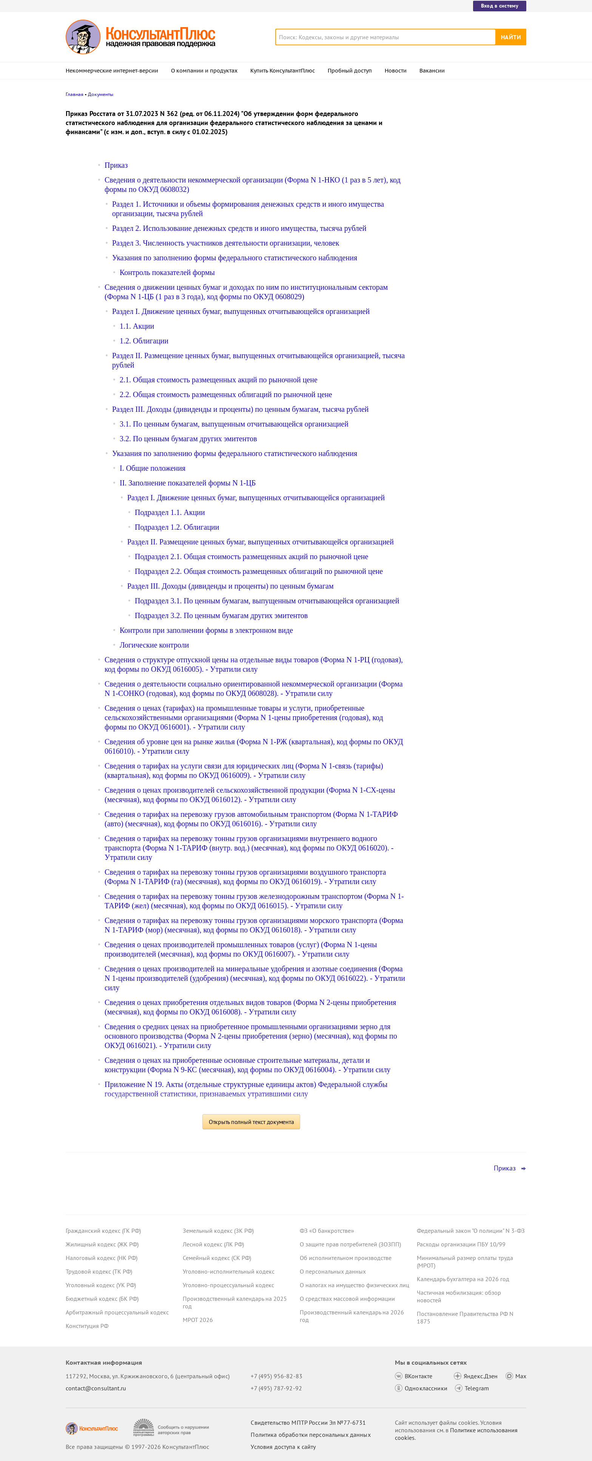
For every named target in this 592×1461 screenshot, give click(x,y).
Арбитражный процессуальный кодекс (117, 1312)
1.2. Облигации (144, 341)
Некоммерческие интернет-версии (112, 70)
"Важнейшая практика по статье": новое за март (462, 252)
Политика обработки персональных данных (310, 1434)
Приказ (116, 165)
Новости (396, 70)
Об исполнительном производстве (346, 1258)
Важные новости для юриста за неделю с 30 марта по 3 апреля (461, 219)
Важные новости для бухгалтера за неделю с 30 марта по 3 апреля (465, 144)
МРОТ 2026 (198, 1319)
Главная (74, 94)
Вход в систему (499, 5)
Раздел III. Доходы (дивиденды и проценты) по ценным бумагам (230, 586)
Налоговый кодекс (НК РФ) (101, 1258)
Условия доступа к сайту (283, 1446)
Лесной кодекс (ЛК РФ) (213, 1244)
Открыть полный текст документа (251, 1122)
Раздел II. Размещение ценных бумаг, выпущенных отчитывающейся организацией (260, 542)
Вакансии (432, 70)
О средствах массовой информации (347, 1298)
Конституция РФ (87, 1326)
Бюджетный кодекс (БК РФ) (102, 1298)
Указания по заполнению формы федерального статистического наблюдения (234, 258)
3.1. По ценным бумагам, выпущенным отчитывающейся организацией (234, 424)
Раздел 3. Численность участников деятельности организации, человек (225, 243)
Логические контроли (154, 645)
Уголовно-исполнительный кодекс (228, 1271)
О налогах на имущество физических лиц (354, 1285)
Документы (100, 94)
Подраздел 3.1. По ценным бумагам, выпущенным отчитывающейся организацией (267, 601)
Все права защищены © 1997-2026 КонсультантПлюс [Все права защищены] (137, 1446)
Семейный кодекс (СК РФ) (217, 1258)
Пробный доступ (350, 70)
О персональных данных (333, 1271)
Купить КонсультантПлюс (282, 70)
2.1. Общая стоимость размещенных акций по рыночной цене (219, 380)
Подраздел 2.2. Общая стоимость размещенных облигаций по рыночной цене (259, 571)
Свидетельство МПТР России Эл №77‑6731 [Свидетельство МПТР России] (308, 1422)
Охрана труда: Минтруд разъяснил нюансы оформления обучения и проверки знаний (464, 181)
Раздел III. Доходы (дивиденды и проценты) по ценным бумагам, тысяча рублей (240, 409)
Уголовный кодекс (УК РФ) (101, 1285)
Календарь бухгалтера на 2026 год (463, 1279)
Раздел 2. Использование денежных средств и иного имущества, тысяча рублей (239, 228)
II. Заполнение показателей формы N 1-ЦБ (188, 483)
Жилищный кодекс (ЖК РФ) (102, 1244)
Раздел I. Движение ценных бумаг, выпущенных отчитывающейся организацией (241, 311)
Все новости (436, 273)
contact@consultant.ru (96, 1388)
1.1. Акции (137, 326)
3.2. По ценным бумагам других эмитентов (188, 438)
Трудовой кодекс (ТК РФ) (99, 1271)
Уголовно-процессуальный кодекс (228, 1285)
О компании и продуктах (204, 70)
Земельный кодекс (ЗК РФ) (218, 1230)
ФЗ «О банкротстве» (327, 1230)
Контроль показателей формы (167, 272)
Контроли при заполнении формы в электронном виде (206, 630)
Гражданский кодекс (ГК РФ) (103, 1230)
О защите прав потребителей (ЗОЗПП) (350, 1244)
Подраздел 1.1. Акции (170, 512)
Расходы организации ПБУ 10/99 (461, 1244)
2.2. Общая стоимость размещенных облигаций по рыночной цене (226, 394)
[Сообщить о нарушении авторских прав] (172, 1427)
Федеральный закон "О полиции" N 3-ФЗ (471, 1230)
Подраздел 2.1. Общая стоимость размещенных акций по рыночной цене (251, 556)
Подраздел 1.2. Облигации (177, 527)
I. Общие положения (152, 468)
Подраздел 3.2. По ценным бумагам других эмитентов (221, 615)
